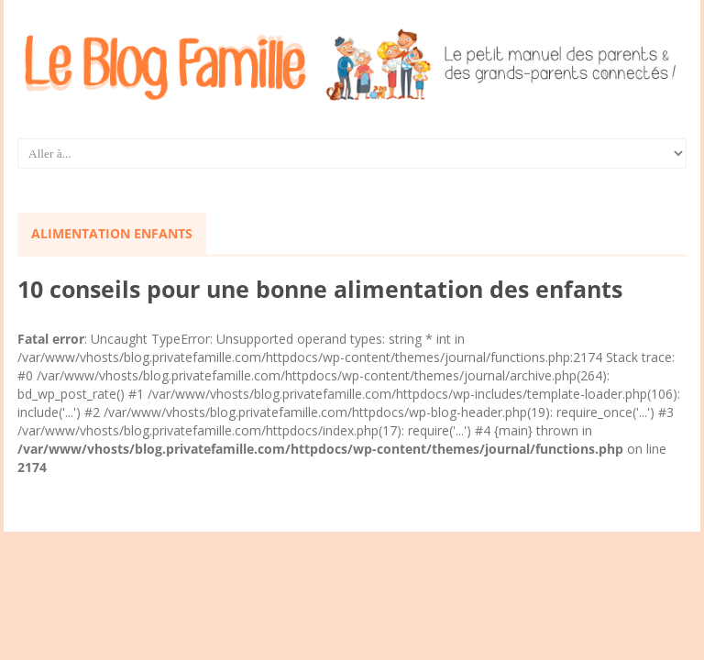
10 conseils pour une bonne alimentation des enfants (319, 288)
